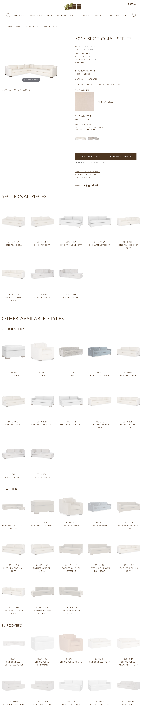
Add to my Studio (121, 156)
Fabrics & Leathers (41, 15)
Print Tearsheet (90, 156)
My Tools (122, 15)
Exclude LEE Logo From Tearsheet (92, 162)
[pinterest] (96, 186)
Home (11, 26)
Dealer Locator (102, 15)
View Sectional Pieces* (16, 90)
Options (61, 15)
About (74, 15)
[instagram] (86, 186)
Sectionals (35, 26)
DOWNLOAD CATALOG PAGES (87, 172)
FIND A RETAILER (82, 177)
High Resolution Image (86, 174)
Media (85, 15)
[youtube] (89, 186)
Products (20, 15)
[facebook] (93, 186)
